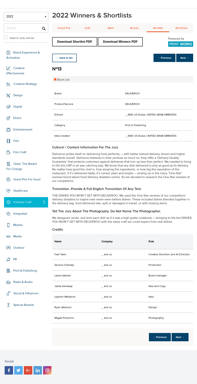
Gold (87, 28)
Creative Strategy (25, 84)
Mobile (18, 225)
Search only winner (22, 38)
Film (16, 141)
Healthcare (20, 191)
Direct (17, 118)
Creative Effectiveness (15, 70)
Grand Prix (64, 28)
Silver (111, 28)
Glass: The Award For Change (21, 166)
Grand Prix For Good (26, 179)
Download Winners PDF (120, 41)
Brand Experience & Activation (23, 55)
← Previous (163, 57)
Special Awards (23, 305)
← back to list (65, 57)
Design (18, 95)
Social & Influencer (25, 293)
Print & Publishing (25, 271)
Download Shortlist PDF (74, 41)
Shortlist (158, 28)
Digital (17, 107)
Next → (184, 57)
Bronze (134, 28)
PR (15, 259)
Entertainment (22, 129)
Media (17, 236)
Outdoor (18, 248)
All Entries (181, 28)
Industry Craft (22, 202)
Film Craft (19, 152)
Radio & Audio (23, 282)
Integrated (20, 213)
